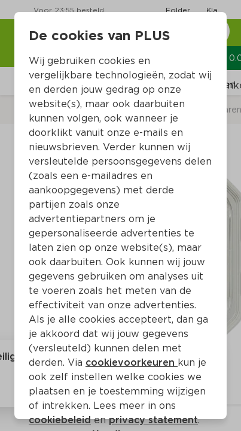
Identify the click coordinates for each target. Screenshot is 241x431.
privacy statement (153, 420)
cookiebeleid (60, 420)
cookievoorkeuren (132, 362)
